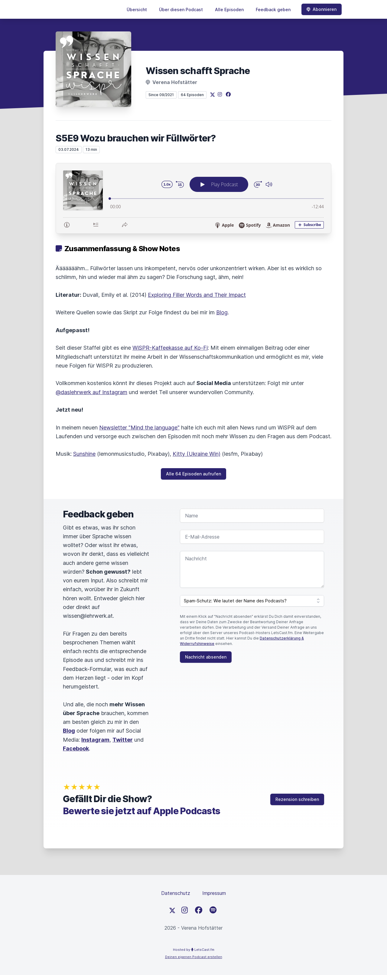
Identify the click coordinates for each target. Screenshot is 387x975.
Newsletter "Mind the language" (139, 427)
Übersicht (137, 9)
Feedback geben (273, 9)
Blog (222, 312)
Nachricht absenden (205, 656)
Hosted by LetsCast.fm (193, 949)
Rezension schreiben (297, 799)
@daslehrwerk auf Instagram (91, 392)
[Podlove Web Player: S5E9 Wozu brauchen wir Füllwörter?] (193, 198)
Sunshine (84, 454)
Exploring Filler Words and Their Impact (197, 295)
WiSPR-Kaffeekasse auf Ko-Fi (170, 348)
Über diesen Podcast (181, 9)
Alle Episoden (229, 9)
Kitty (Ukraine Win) (196, 454)
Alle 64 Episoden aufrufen (193, 473)
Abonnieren (322, 9)
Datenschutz (175, 893)
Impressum (214, 893)
